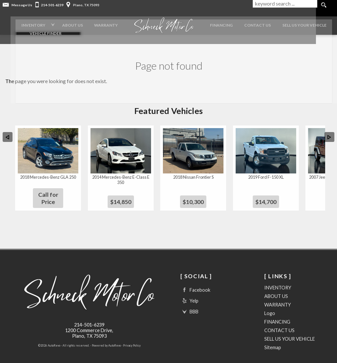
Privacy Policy (132, 335)
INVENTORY (277, 278)
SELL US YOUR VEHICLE (289, 329)
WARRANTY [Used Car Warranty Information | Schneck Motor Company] (98, 22)
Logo (269, 303)
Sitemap (272, 337)
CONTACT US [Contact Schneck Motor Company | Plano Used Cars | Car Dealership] (258, 22)
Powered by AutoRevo (106, 335)
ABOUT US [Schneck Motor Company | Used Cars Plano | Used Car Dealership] (61, 22)
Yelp (189, 291)
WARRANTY (277, 295)
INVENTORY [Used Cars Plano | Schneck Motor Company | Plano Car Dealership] (19, 22)
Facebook (195, 280)
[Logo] (159, 23)
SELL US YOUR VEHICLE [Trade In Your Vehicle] (308, 22)
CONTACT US (279, 320)
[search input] (284, 5)
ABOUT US (276, 286)
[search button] (323, 5)
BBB (189, 302)
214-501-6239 (89, 315)
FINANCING (219, 22)
